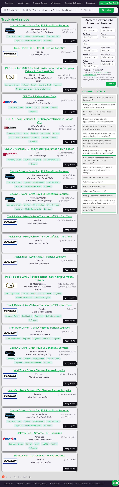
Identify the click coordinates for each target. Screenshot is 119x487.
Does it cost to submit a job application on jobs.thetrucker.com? (98, 120)
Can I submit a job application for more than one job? (97, 127)
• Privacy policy (40, 484)
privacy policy (102, 72)
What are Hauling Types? (94, 186)
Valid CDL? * (88, 54)
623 (24, 477)
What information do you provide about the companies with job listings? (97, 170)
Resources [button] (90, 3)
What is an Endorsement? (94, 191)
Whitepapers (56, 3)
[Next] (29, 476)
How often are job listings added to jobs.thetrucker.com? (98, 113)
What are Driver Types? (93, 182)
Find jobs (106, 10)
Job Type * (87, 48)
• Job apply (68, 484)
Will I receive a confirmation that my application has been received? (99, 134)
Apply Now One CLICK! (109, 3)
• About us (8, 484)
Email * (86, 41)
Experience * (106, 48)
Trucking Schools (40, 3)
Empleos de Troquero (74, 3)
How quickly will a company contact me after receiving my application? (98, 151)
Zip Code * (87, 34)
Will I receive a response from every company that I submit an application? (98, 160)
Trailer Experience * (88, 62)
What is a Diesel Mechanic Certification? (94, 208)
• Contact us (55, 484)
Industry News (23, 3)
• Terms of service (23, 484)
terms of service (89, 75)
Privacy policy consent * (93, 70)
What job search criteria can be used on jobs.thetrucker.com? (99, 106)
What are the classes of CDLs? (96, 177)
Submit (111, 84)
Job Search (9, 3)
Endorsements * (107, 61)
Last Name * (106, 27)
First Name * (88, 27)
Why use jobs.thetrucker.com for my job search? (98, 98)
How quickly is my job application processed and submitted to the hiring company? (97, 143)
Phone (103, 34)
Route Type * (106, 54)
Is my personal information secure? (98, 196)
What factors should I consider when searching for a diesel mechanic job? (99, 201)
